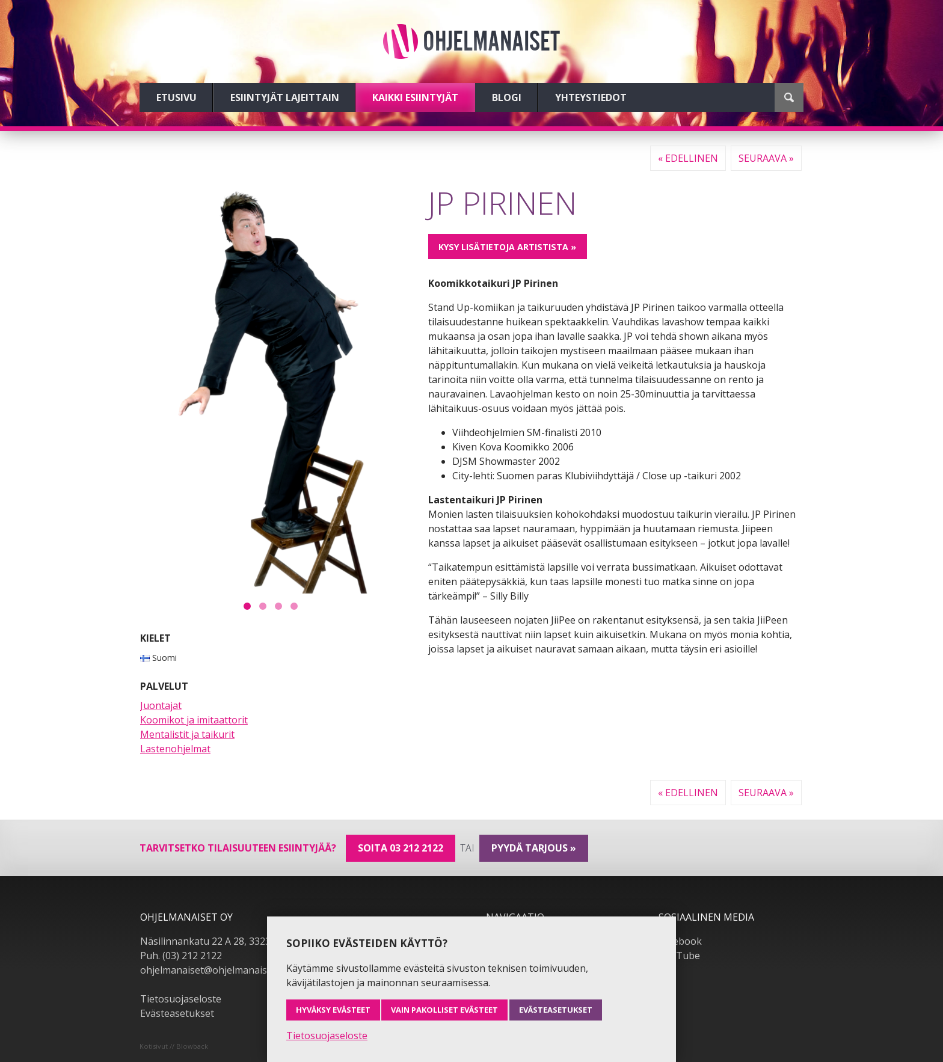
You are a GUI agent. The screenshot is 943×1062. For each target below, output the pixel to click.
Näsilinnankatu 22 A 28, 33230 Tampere (230, 941)
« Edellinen (688, 158)
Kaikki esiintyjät (415, 97)
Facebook (680, 941)
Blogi (506, 97)
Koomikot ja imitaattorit (194, 719)
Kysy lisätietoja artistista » (507, 247)
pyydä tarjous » (533, 848)
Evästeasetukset (177, 1013)
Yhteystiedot (591, 97)
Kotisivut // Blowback (174, 1046)
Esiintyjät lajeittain (284, 97)
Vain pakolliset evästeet (444, 1009)
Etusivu (176, 97)
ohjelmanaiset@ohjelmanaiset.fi (211, 970)
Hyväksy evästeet (333, 1009)
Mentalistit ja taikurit (187, 734)
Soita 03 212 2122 (400, 848)
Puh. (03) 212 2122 (181, 955)
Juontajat (161, 705)
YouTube (679, 955)
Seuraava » (766, 158)
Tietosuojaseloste (180, 998)
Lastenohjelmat (175, 748)
